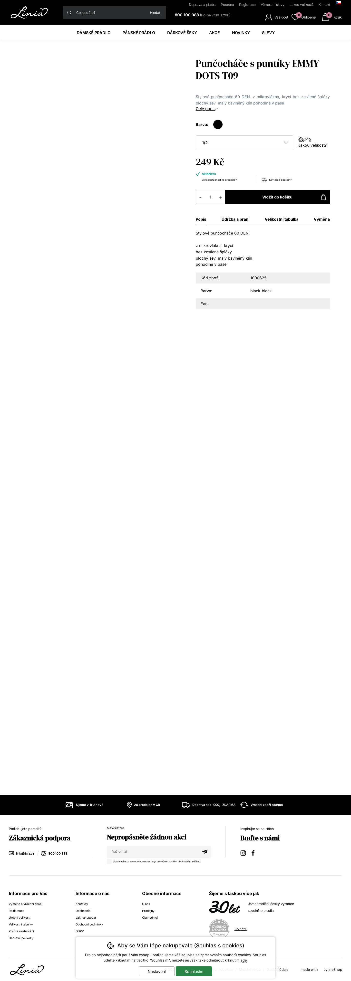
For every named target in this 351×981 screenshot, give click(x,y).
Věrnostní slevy (272, 5)
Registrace (247, 5)
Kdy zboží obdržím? (285, 179)
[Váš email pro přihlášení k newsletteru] (153, 851)
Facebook (255, 852)
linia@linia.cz (26, 853)
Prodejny (149, 910)
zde (244, 960)
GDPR (80, 930)
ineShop (335, 969)
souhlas (188, 955)
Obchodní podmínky (92, 924)
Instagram (243, 852)
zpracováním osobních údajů (147, 861)
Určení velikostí (21, 917)
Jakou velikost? (312, 145)
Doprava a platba (202, 5)
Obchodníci (85, 910)
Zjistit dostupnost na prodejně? (226, 179)
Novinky (241, 32)
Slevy (268, 32)
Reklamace (17, 910)
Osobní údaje (277, 969)
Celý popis (205, 108)
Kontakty (83, 903)
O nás (146, 903)
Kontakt (324, 5)
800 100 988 (60, 853)
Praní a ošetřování (23, 930)
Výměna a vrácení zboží (28, 903)
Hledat (155, 12)
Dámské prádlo (93, 32)
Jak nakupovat (87, 917)
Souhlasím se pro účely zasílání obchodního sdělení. (158, 861)
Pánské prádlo (139, 32)
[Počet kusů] (210, 197)
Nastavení (157, 971)
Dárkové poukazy (23, 937)
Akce (214, 32)
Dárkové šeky (182, 32)
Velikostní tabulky (23, 924)
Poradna (227, 5)
